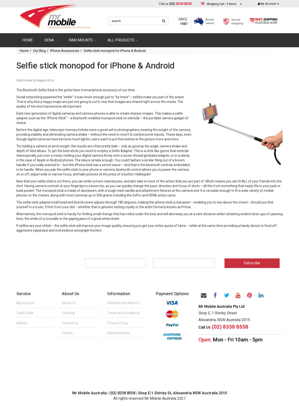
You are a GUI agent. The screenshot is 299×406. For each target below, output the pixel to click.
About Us (68, 303)
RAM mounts (82, 40)
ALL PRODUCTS (123, 40)
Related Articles (118, 333)
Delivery (22, 323)
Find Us (67, 333)
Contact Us (70, 323)
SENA (50, 40)
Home (27, 40)
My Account (25, 303)
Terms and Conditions (123, 313)
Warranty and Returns (123, 303)
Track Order (25, 313)
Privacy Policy (117, 323)
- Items (221, 4)
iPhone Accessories (64, 51)
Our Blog (39, 51)
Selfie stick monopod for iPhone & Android (115, 51)
